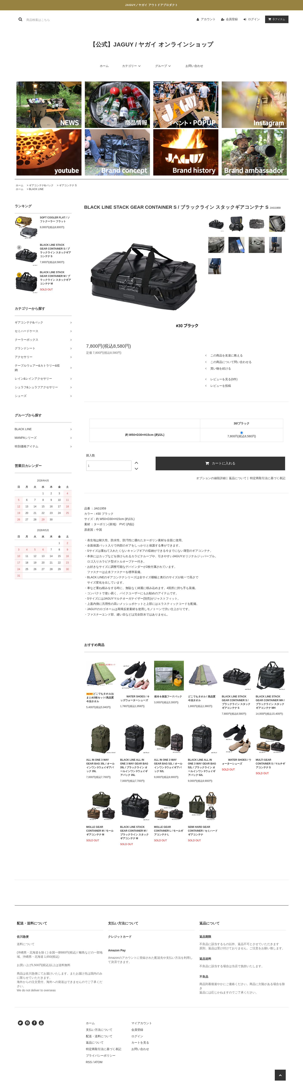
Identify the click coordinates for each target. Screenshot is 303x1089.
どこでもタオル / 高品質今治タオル (201, 698)
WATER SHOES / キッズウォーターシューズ (135, 698)
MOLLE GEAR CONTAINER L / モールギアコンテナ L (168, 831)
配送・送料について (99, 1036)
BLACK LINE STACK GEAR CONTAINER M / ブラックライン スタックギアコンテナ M (55, 278)
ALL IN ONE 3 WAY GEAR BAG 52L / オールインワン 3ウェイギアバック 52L (168, 765)
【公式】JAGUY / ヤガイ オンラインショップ (151, 44)
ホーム (104, 66)
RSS (89, 1062)
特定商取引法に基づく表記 (267, 478)
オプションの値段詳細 (211, 478)
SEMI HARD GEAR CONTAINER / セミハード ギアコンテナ (203, 831)
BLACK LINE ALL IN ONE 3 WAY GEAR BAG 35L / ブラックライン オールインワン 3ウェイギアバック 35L (134, 767)
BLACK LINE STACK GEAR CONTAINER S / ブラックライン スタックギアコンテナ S (55, 250)
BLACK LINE (36, 189)
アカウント (208, 19)
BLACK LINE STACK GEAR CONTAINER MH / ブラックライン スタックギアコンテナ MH (270, 702)
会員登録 (232, 19)
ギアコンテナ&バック (41, 185)
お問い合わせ (194, 66)
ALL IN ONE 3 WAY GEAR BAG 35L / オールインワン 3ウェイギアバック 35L (100, 765)
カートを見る (140, 1042)
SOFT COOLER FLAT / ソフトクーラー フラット (55, 219)
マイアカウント (141, 1023)
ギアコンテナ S (68, 185)
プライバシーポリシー (100, 1055)
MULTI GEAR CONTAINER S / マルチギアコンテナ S (270, 763)
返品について (238, 478)
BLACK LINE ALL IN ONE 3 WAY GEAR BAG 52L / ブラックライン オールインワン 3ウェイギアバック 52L (202, 767)
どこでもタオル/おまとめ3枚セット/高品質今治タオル (100, 697)
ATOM (98, 1062)
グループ (163, 66)
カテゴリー (132, 66)
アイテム (276, 19)
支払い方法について (99, 1029)
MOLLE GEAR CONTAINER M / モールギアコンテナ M (100, 831)
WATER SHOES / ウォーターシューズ (236, 761)
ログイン (254, 19)
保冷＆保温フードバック (168, 696)
